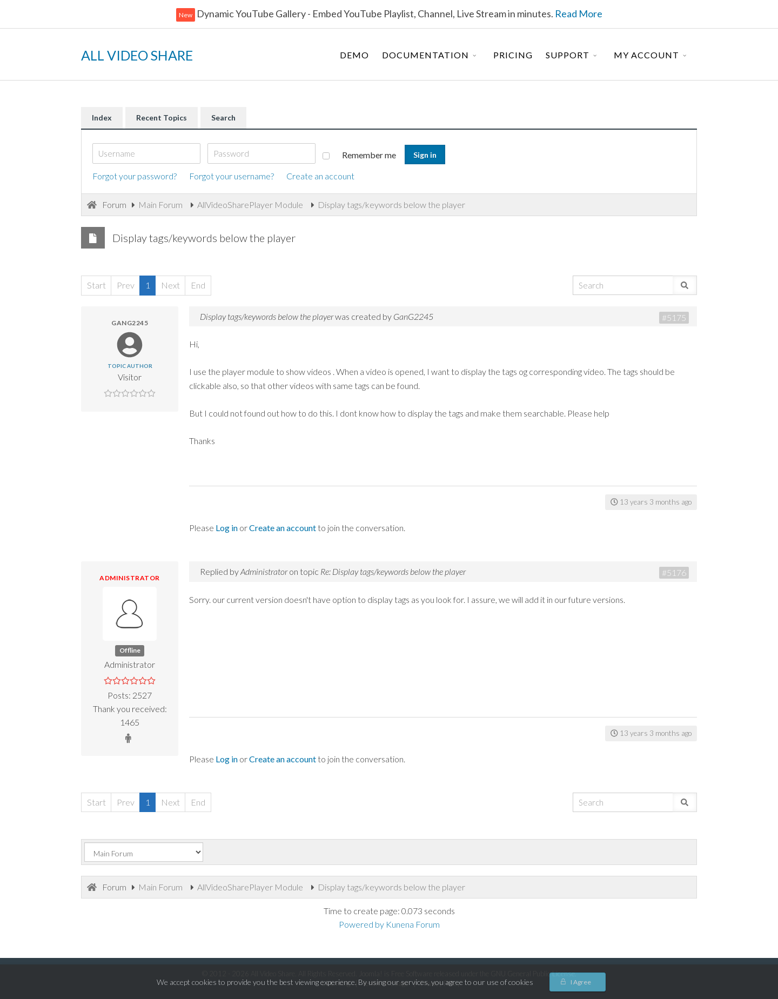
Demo (354, 55)
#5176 (674, 572)
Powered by (361, 924)
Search (223, 117)
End (198, 285)
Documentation (425, 55)
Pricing (513, 55)
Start (96, 285)
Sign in (425, 154)
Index (102, 117)
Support (567, 55)
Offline (129, 650)
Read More (577, 13)
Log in (227, 527)
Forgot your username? (231, 176)
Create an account (320, 176)
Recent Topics (161, 117)
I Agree (581, 982)
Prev (126, 285)
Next (170, 285)
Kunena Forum (413, 924)
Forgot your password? (134, 176)
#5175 (674, 317)
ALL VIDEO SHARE (137, 55)
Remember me (359, 155)
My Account (646, 55)
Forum (114, 204)
